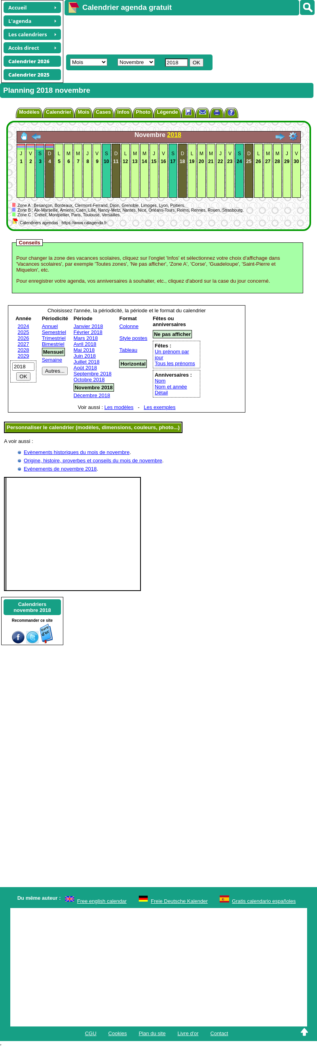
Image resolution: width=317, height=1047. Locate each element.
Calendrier (58, 112)
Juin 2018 (85, 356)
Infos (123, 112)
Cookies (117, 1033)
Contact (219, 1033)
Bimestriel (53, 344)
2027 (23, 344)
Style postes (133, 338)
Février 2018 (88, 332)
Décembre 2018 (92, 395)
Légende (167, 112)
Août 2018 (85, 368)
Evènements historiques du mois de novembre (76, 452)
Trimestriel (54, 338)
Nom (160, 381)
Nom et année (171, 387)
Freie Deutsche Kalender (179, 901)
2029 (23, 356)
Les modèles (119, 407)
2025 (23, 332)
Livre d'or (187, 1033)
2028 (23, 350)
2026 (23, 338)
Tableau (128, 350)
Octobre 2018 (89, 380)
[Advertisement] (187, 34)
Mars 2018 (86, 338)
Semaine (52, 360)
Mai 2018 (84, 350)
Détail (161, 393)
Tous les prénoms (175, 363)
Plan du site (152, 1033)
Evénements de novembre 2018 (60, 469)
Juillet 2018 (87, 362)
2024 (23, 326)
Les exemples (159, 407)
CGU (91, 1033)
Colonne (128, 326)
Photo (143, 112)
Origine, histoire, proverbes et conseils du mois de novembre (93, 460)
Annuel (50, 326)
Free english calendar (102, 901)
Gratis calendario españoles (264, 901)
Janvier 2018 (88, 326)
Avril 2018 (85, 344)
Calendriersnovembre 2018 (32, 607)
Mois (83, 112)
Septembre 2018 (93, 374)
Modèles (29, 112)
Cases (103, 112)
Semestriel (54, 332)
